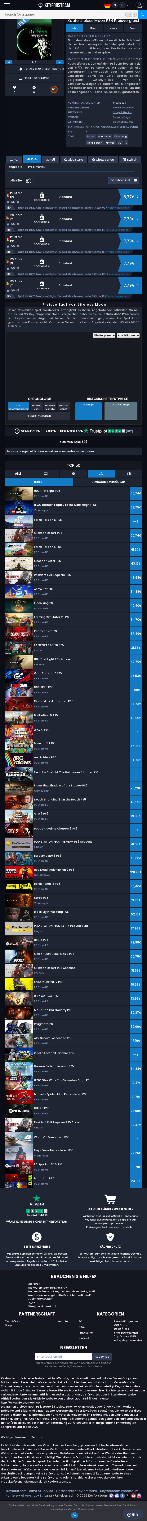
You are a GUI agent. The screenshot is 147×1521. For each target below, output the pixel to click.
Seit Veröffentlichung (18, 428)
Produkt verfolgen (39, 436)
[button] (139, 5)
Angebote (15, 188)
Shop (8, 1346)
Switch (134, 126)
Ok (74, 1515)
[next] (60, 62)
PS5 (98, 126)
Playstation (86, 1353)
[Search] (142, 14)
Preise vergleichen (118, 228)
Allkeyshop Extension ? (42, 1327)
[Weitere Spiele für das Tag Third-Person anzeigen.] (95, 144)
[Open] (7, 5)
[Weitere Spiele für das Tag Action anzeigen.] (91, 138)
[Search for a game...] (73, 14)
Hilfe (132, 1515)
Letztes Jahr (36, 428)
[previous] (8, 62)
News (113, 28)
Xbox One (106, 126)
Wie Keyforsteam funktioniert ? (47, 1308)
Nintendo (84, 1359)
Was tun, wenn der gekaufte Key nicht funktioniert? (60, 1316)
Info (74, 28)
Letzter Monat (63, 428)
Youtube (63, 1342)
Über (93, 28)
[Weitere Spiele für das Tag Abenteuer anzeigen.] (105, 138)
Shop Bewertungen (126, 1353)
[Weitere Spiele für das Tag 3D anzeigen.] (120, 144)
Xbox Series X (121, 126)
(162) (108, 452)
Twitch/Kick (12, 1342)
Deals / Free (121, 1350)
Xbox (82, 1348)
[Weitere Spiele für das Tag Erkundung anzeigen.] (120, 138)
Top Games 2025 (125, 1357)
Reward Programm (126, 1342)
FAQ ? (31, 1323)
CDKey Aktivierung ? (40, 1320)
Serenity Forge (121, 117)
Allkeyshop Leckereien (128, 1361)
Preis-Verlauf (37, 188)
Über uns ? (34, 1305)
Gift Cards (120, 1346)
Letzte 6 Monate (50, 428)
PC (87, 126)
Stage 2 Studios (122, 112)
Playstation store (123, 122)
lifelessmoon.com (124, 107)
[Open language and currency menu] (116, 5)
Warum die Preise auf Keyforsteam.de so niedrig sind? (61, 1312)
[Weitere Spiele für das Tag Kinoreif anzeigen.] (110, 144)
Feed (133, 28)
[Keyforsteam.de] (54, 5)
